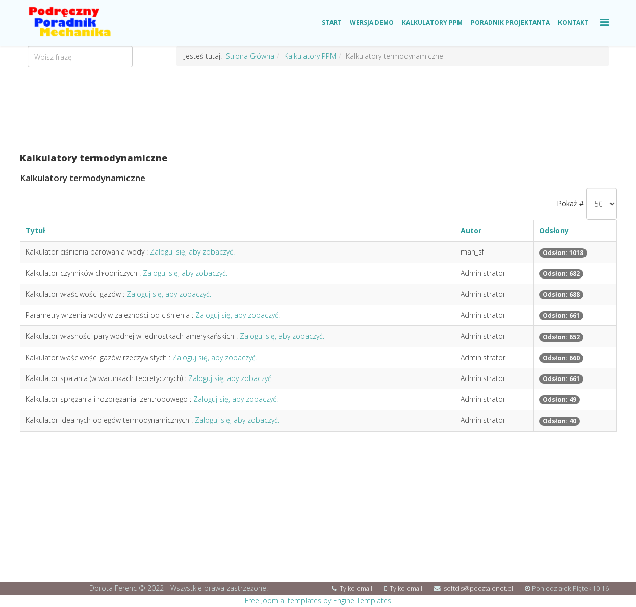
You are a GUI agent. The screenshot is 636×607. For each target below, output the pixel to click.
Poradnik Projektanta (510, 22)
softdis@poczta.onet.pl (478, 588)
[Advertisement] (318, 110)
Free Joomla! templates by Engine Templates (318, 600)
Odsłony (554, 230)
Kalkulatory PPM (432, 22)
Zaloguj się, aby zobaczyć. (192, 252)
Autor (471, 230)
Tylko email (356, 588)
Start (332, 22)
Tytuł (35, 230)
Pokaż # (570, 203)
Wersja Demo (372, 22)
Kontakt (573, 22)
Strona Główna (250, 56)
